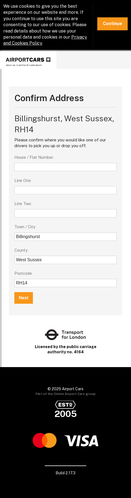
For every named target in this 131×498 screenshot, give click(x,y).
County (21, 250)
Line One (22, 180)
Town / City (24, 226)
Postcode (23, 273)
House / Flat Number (33, 157)
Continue (112, 23)
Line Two (22, 203)
